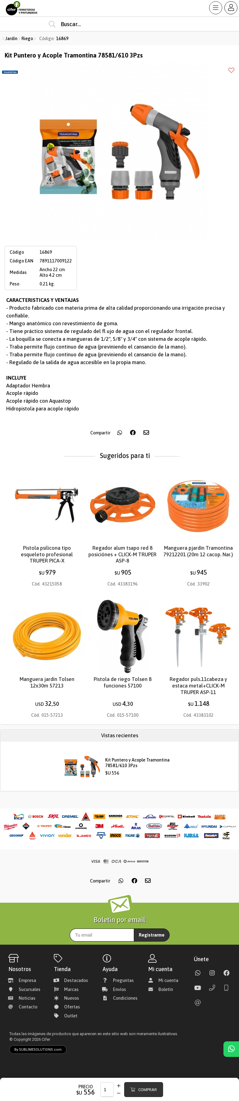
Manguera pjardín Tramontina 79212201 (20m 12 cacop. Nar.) (198, 551)
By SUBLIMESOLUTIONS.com (38, 1050)
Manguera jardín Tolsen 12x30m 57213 (47, 682)
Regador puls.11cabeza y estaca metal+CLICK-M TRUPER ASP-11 (198, 685)
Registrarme (152, 935)
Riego (27, 38)
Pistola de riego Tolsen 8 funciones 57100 (123, 682)
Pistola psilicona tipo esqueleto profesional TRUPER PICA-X (47, 554)
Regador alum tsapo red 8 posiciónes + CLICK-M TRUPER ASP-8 (122, 554)
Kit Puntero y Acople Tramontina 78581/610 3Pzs (137, 762)
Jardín (11, 38)
